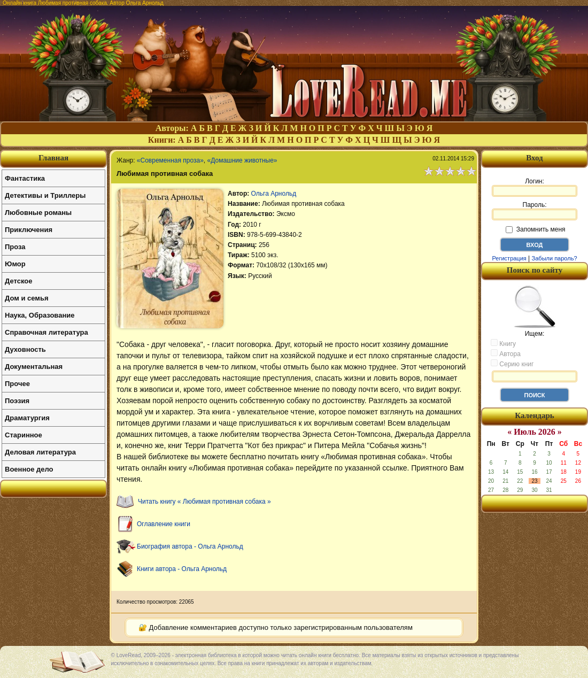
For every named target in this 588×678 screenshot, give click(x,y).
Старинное (23, 435)
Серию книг (512, 363)
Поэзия (17, 401)
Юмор (15, 264)
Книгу (503, 343)
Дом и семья (27, 298)
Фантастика (25, 178)
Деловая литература (40, 452)
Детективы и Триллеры (45, 195)
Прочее (17, 384)
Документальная (34, 367)
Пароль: (534, 210)
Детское (18, 281)
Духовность (25, 349)
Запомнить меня (535, 229)
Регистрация (509, 258)
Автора (506, 353)
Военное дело (29, 469)
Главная (53, 157)
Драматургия (27, 418)
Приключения (28, 230)
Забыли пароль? (554, 258)
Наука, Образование (39, 315)
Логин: (534, 187)
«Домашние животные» (242, 160)
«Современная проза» (170, 160)
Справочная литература (46, 332)
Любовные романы (38, 213)
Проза (15, 247)
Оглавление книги (163, 524)
